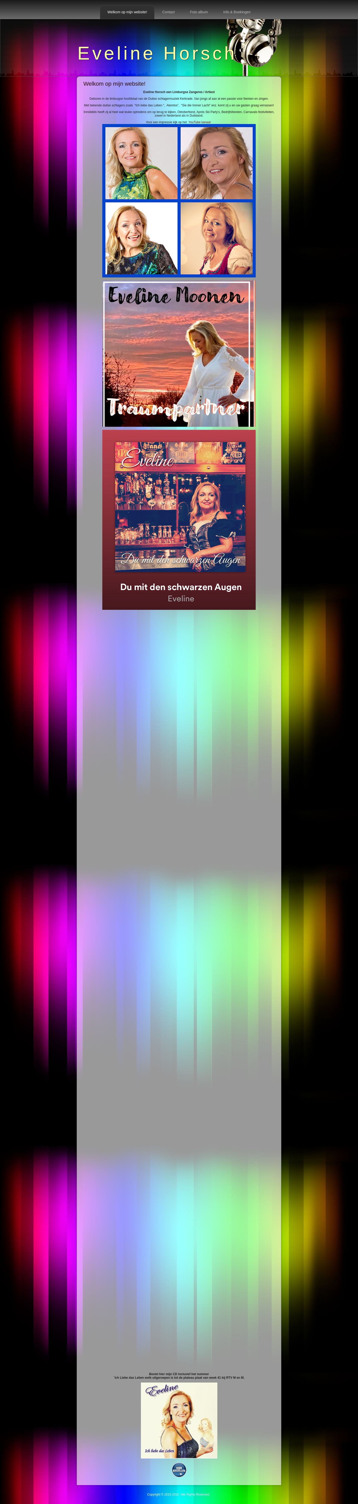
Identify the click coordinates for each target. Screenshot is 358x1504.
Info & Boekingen (237, 12)
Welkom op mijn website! (127, 12)
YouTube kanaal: (179, 198)
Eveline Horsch (157, 53)
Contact (168, 12)
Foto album (199, 12)
